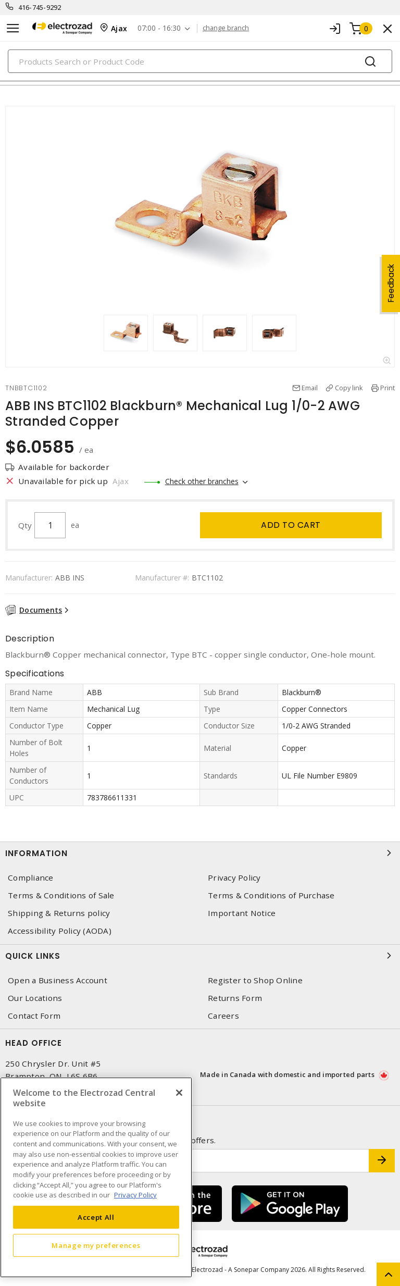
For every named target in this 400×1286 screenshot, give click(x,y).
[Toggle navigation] (13, 28)
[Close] (179, 1092)
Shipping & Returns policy (59, 913)
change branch (226, 28)
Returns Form (235, 998)
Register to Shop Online (255, 980)
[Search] (200, 61)
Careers (223, 1016)
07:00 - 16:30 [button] (159, 28)
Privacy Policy (234, 878)
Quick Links (200, 955)
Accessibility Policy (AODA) (59, 931)
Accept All (96, 1217)
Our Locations (35, 998)
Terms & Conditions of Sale (61, 895)
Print (387, 387)
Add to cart (291, 525)
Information (200, 853)
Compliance (31, 878)
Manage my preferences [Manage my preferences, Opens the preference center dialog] (96, 1245)
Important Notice (242, 913)
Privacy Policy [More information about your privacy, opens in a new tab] (135, 1195)
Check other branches (202, 481)
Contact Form (34, 1016)
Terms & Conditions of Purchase (271, 895)
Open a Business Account (57, 980)
